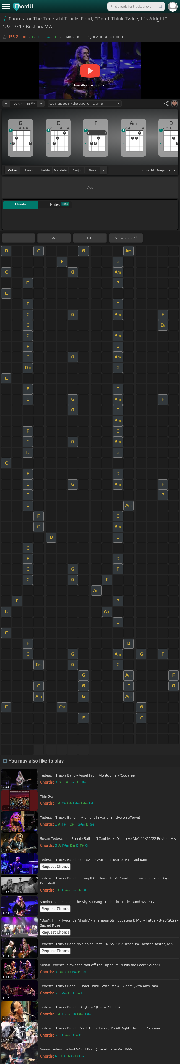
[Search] (160, 6)
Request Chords (55, 866)
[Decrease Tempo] (6, 103)
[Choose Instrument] (103, 170)
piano (29, 170)
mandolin (60, 170)
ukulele (44, 170)
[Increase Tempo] (41, 103)
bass (92, 170)
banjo (76, 170)
